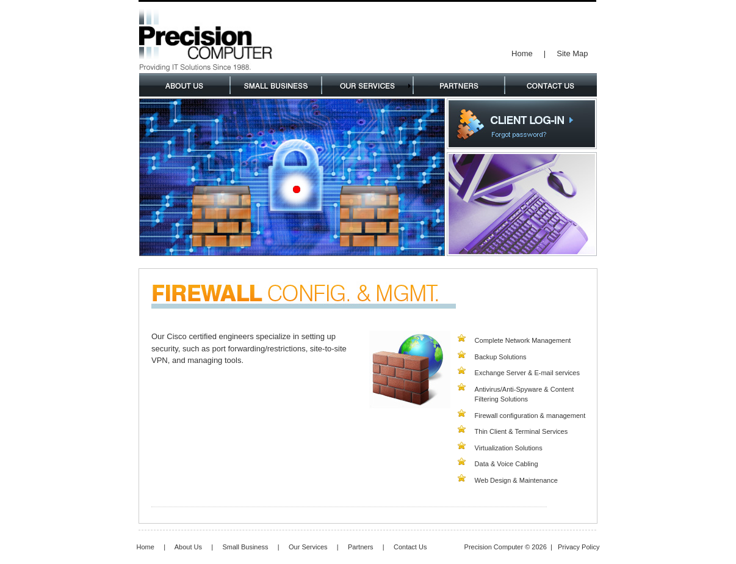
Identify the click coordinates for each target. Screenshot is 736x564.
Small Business (245, 547)
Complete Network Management (523, 340)
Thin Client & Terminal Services (521, 431)
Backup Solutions (501, 357)
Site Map (572, 53)
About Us (188, 547)
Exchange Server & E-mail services (527, 372)
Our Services (308, 547)
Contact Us (410, 547)
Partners (360, 547)
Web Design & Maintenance (516, 480)
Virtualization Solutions (509, 448)
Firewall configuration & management (530, 415)
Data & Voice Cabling (506, 463)
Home (522, 53)
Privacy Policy (578, 547)
